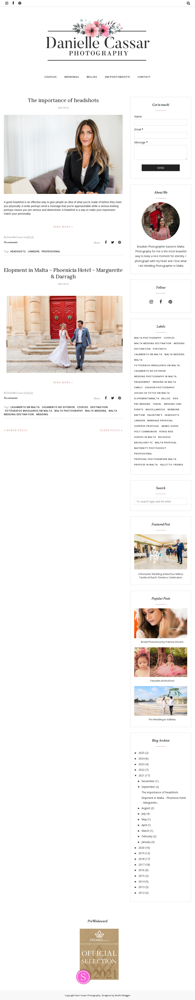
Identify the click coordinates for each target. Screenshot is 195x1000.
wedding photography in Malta (155, 376)
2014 (141, 881)
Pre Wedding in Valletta (162, 719)
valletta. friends (171, 464)
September (148, 787)
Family (138, 387)
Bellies (166, 398)
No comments (11, 242)
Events (138, 409)
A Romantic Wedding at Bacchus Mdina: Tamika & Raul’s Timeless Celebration (160, 575)
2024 (141, 758)
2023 (141, 764)
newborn (173, 409)
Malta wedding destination (152, 343)
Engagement (142, 381)
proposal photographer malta (155, 459)
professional (51, 251)
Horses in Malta (145, 437)
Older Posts (110, 430)
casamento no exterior (58, 407)
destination (99, 407)
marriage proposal (160, 420)
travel (157, 403)
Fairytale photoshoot (162, 680)
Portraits (160, 348)
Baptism (139, 414)
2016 (141, 870)
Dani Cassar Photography (88, 995)
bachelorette (143, 442)
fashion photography (160, 387)
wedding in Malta (164, 381)
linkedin (33, 251)
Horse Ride (166, 431)
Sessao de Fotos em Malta (152, 392)
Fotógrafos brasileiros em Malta (28, 410)
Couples (82, 407)
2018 (141, 859)
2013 (141, 887)
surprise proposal (146, 426)
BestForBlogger (122, 995)
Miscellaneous (155, 409)
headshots (18, 251)
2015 (141, 876)
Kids (175, 398)
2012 (141, 892)
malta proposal (166, 442)
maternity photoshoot (150, 448)
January (146, 842)
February (146, 836)
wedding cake (173, 403)
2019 (141, 853)
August (145, 808)
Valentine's (154, 414)
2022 (141, 769)
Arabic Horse (170, 426)
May (144, 819)
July (143, 813)
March (145, 831)
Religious (164, 437)
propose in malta (146, 464)
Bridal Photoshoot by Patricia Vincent (162, 642)
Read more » (63, 226)
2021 (141, 775)
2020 (141, 847)
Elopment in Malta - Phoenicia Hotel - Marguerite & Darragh (63, 273)
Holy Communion (145, 431)
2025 (141, 753)
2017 (141, 864)
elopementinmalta (146, 398)
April (144, 825)
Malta (138, 359)
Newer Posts (16, 430)
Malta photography (68, 410)
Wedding (42, 414)
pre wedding (142, 403)
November (148, 781)
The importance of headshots (63, 100)
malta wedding (95, 410)
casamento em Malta (25, 407)
